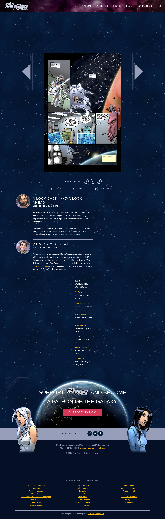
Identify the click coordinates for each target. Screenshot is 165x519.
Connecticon (79, 336)
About (87, 6)
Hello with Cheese (82, 502)
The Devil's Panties (82, 485)
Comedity (36, 488)
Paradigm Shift (129, 491)
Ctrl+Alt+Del (36, 502)
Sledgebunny (129, 494)
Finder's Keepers (36, 491)
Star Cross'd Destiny (129, 497)
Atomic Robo (35, 500)
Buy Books (58, 189)
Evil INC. (82, 494)
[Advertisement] (82, 31)
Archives (102, 6)
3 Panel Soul (35, 494)
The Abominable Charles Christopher (35, 497)
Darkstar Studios (36, 505)
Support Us (145, 6)
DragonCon (79, 358)
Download (80, 189)
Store (117, 6)
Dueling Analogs (82, 488)
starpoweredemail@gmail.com (92, 448)
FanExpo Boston (81, 347)
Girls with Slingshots (82, 500)
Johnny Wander (82, 505)
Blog (129, 6)
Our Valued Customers (129, 488)
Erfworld (82, 491)
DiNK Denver (80, 303)
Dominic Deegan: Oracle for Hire (36, 485)
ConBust (78, 292)
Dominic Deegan (40, 266)
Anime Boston (80, 314)
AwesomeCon (80, 325)
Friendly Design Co (96, 514)
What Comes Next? (52, 244)
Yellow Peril (129, 502)
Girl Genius (82, 497)
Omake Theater (129, 485)
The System (129, 500)
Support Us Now (82, 412)
